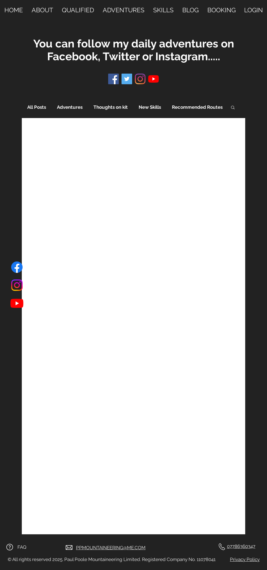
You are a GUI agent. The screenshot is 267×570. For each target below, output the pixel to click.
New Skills (150, 107)
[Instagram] (17, 285)
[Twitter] (127, 79)
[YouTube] (153, 79)
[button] (232, 108)
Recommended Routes (197, 107)
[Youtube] (17, 303)
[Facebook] (17, 267)
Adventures (70, 107)
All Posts (36, 107)
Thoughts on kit (110, 107)
